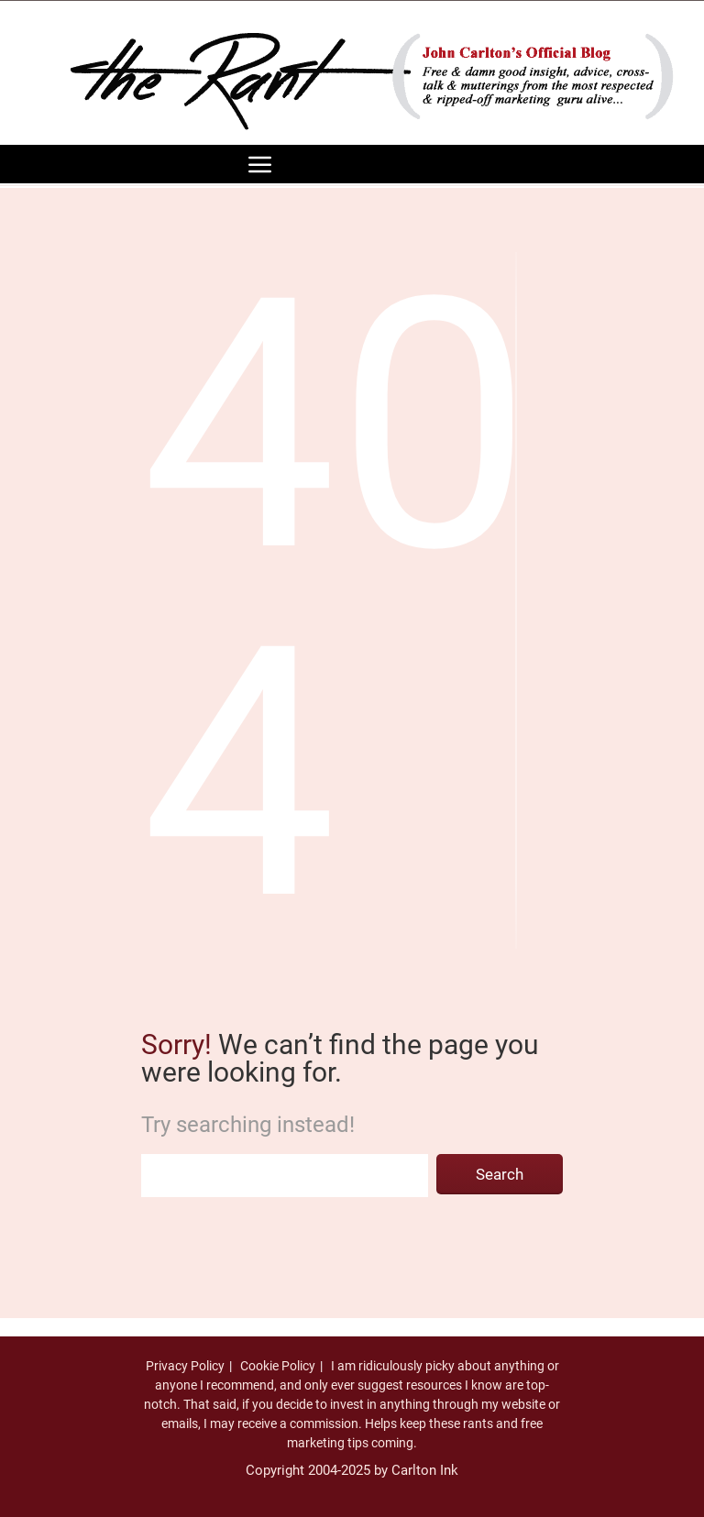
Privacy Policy (185, 1365)
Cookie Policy (277, 1365)
